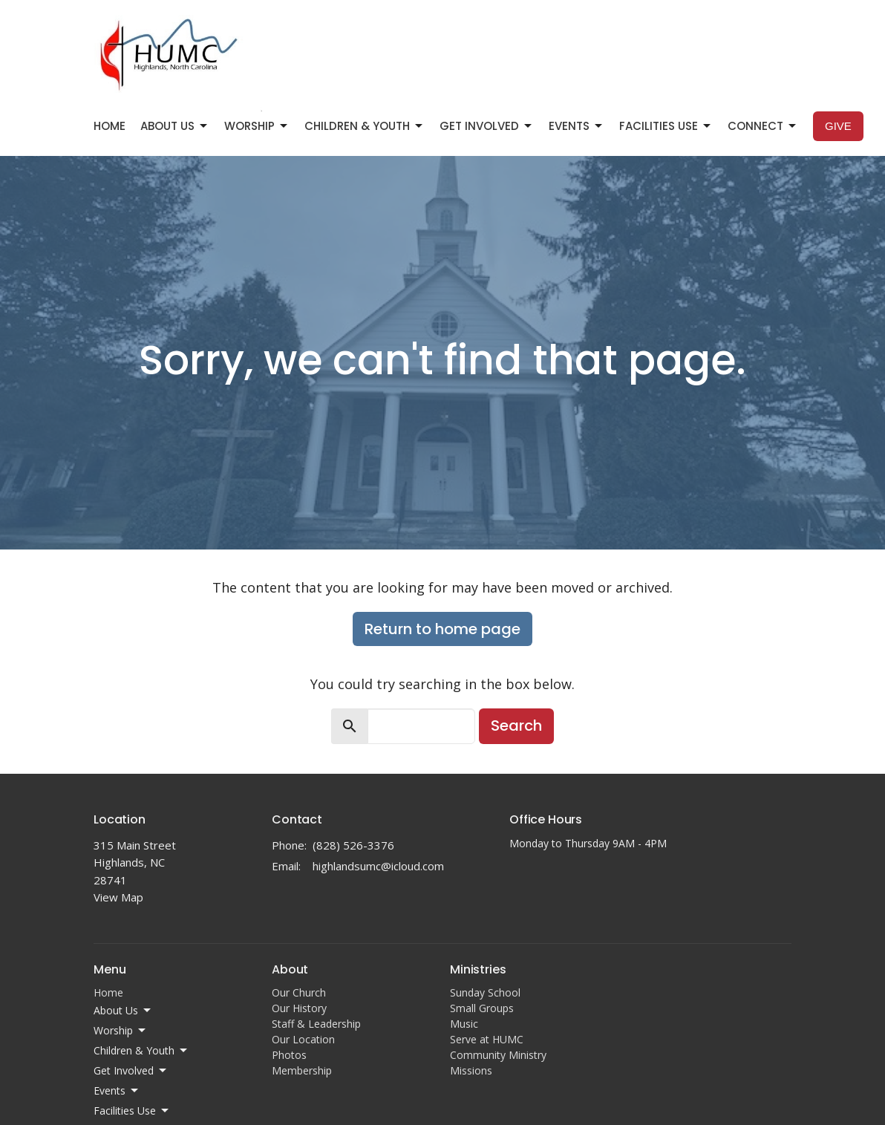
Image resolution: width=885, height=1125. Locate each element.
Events (576, 126)
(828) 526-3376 (353, 845)
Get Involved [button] (131, 1070)
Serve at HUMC (486, 1039)
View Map (118, 897)
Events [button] (117, 1090)
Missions (471, 1070)
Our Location (303, 1039)
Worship (257, 126)
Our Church (299, 992)
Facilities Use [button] (132, 1110)
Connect (763, 126)
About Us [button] (123, 1010)
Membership (302, 1070)
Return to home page (442, 629)
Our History (299, 1008)
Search (516, 725)
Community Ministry (498, 1055)
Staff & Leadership (316, 1024)
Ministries (478, 969)
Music (464, 1024)
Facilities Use (666, 126)
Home (109, 126)
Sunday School (485, 992)
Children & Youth (364, 126)
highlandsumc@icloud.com (378, 865)
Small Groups (482, 1008)
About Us (174, 126)
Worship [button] (121, 1030)
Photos (289, 1055)
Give (838, 126)
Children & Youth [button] (141, 1050)
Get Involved (487, 126)
